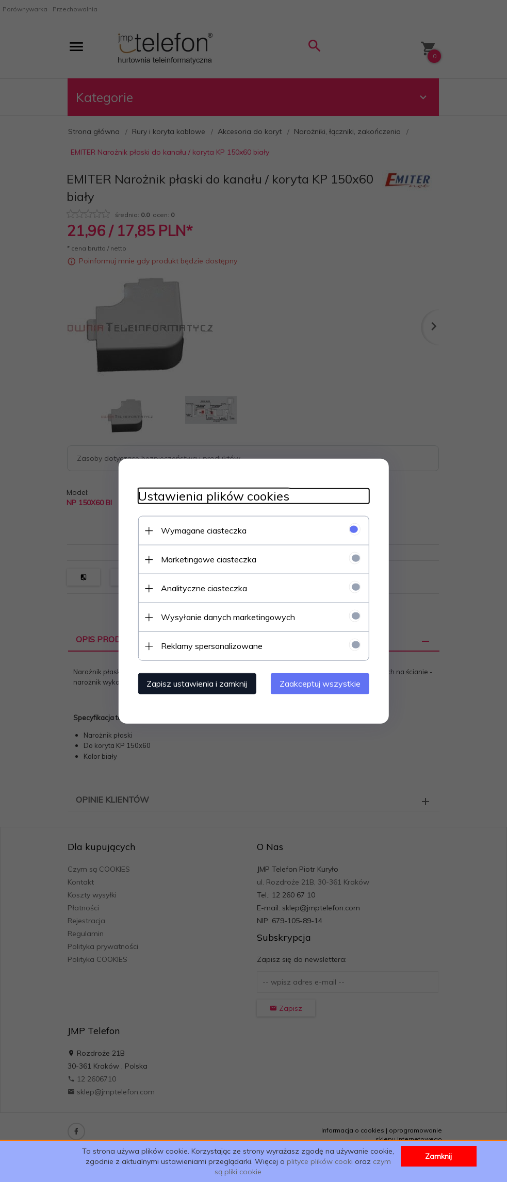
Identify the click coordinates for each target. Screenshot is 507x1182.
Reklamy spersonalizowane (209, 645)
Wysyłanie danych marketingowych (225, 616)
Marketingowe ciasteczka (206, 559)
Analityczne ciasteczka (201, 587)
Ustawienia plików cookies (211, 495)
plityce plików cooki (320, 1161)
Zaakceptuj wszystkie (323, 683)
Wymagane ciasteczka (201, 530)
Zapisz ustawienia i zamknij (194, 683)
